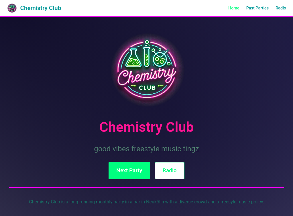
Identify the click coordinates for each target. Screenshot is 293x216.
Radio (281, 8)
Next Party (129, 170)
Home (233, 8)
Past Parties (257, 8)
